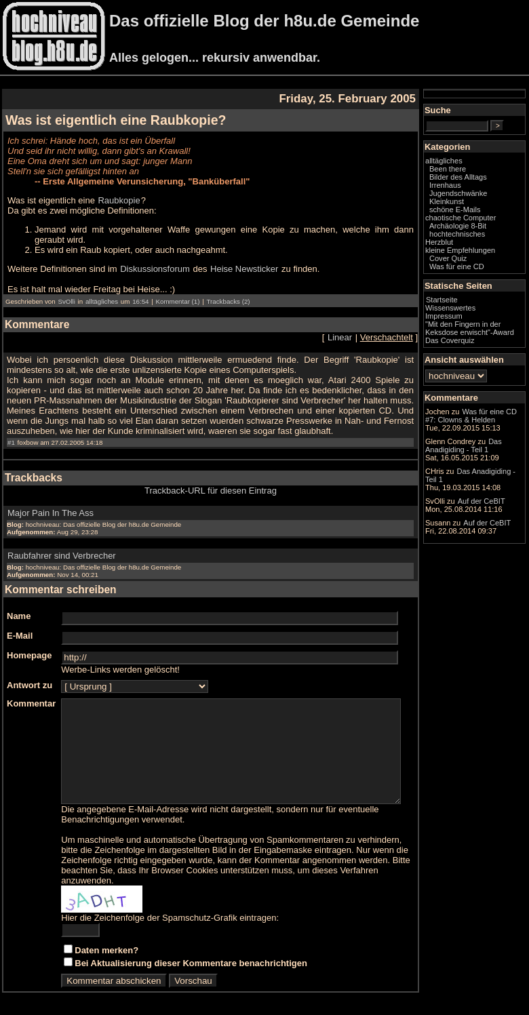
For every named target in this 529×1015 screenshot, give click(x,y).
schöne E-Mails (482, 221)
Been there (474, 180)
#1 (11, 432)
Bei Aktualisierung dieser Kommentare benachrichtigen (191, 963)
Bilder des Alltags (485, 188)
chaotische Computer (470, 233)
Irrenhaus (472, 197)
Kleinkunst (473, 213)
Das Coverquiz (476, 368)
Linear (367, 327)
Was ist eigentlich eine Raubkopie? (115, 120)
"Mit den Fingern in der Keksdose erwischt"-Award (483, 352)
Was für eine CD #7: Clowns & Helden (485, 457)
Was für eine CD (483, 286)
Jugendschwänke (485, 205)
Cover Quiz (475, 278)
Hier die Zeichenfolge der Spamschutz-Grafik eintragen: (170, 918)
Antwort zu (29, 675)
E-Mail (20, 625)
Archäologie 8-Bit (484, 245)
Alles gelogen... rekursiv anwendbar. (214, 57)
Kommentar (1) (177, 291)
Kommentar (31, 693)
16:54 (140, 291)
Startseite (469, 319)
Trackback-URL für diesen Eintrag (224, 480)
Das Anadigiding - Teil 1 (483, 546)
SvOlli (66, 291)
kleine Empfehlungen (487, 270)
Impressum (471, 336)
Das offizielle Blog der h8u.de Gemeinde (264, 21)
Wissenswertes (477, 327)
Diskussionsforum (155, 259)
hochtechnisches (484, 254)
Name (19, 606)
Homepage (29, 645)
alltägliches (101, 291)
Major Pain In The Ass (50, 503)
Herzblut (466, 262)
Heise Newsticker (244, 259)
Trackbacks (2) (228, 291)
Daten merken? (106, 950)
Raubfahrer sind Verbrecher (61, 545)
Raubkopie (119, 200)
